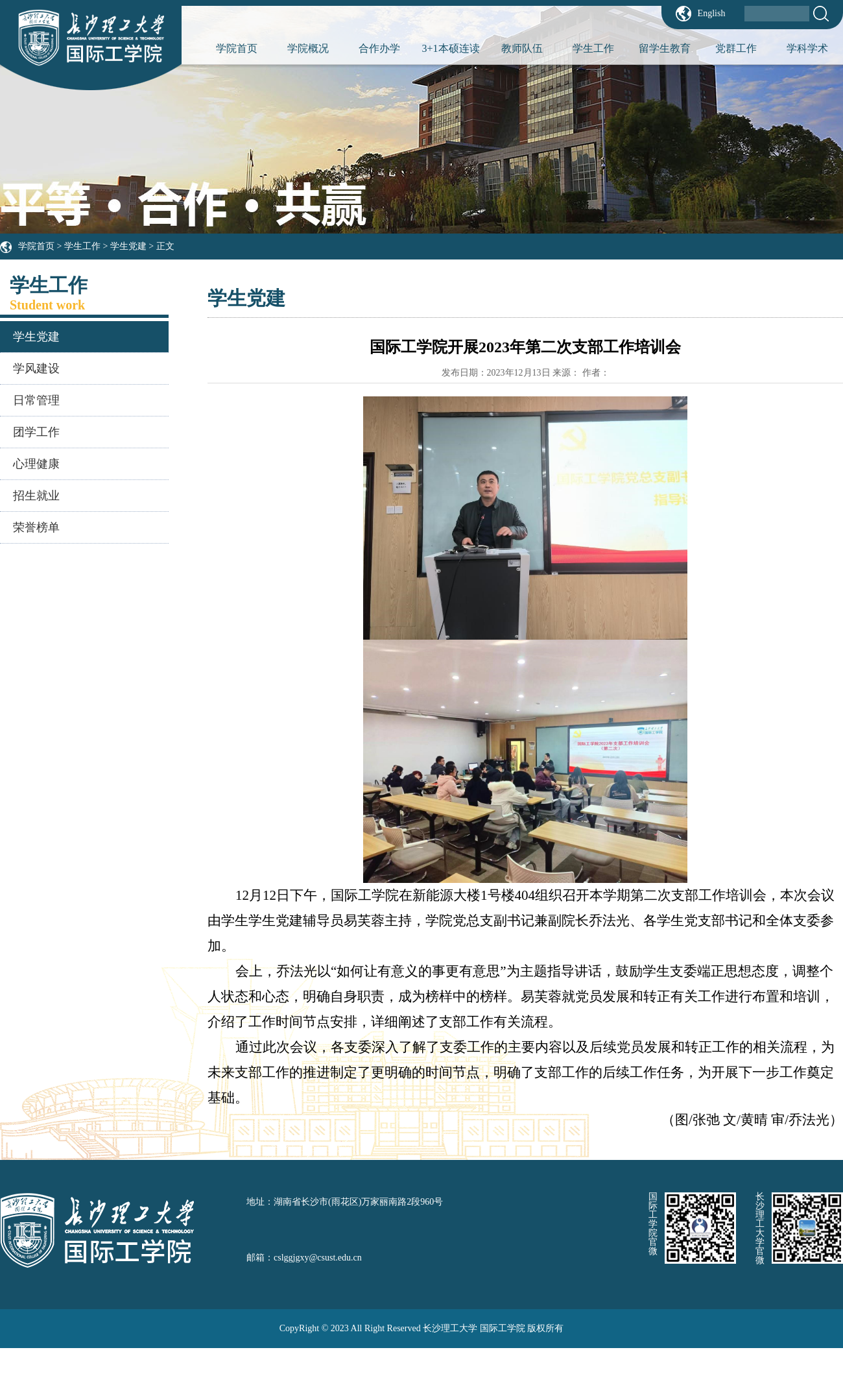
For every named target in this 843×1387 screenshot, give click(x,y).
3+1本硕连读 (450, 48)
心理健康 (36, 463)
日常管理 (36, 400)
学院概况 (308, 48)
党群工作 (736, 48)
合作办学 (379, 48)
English (712, 13)
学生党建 (128, 246)
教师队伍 (522, 48)
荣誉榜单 (36, 527)
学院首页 (236, 48)
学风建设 (36, 368)
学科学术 (807, 48)
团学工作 (36, 432)
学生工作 (593, 48)
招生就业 (36, 495)
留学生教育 (665, 48)
